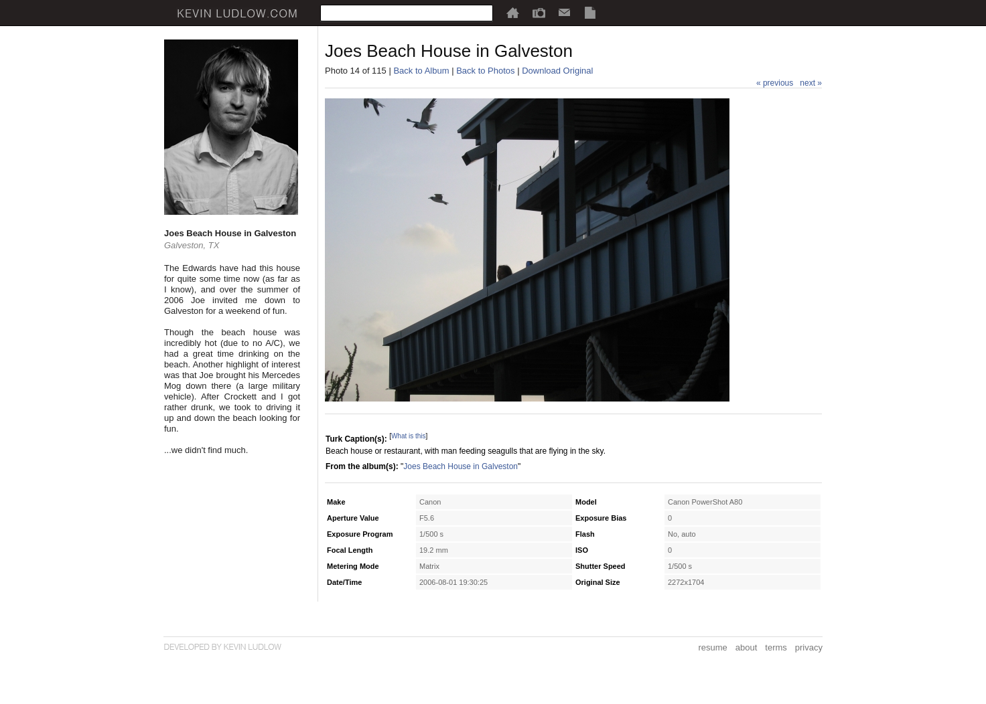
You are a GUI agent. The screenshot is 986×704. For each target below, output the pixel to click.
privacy (809, 647)
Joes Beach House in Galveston (460, 466)
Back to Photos (485, 71)
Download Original (557, 71)
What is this (408, 436)
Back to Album (421, 71)
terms (776, 647)
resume (712, 647)
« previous (774, 83)
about (746, 647)
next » (811, 83)
